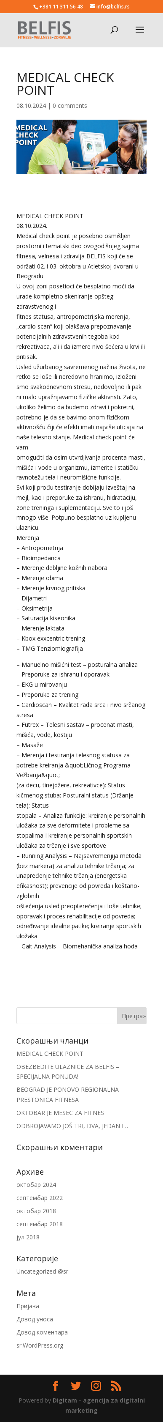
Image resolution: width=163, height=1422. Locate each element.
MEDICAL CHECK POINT (49, 1053)
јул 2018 (28, 1237)
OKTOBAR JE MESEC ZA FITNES (60, 1113)
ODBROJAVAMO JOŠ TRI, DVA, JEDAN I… (72, 1126)
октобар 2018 (36, 1211)
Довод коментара (42, 1332)
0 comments (70, 105)
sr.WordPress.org (39, 1345)
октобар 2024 (36, 1185)
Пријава (27, 1306)
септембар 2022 (39, 1198)
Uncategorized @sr (42, 1271)
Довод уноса (34, 1319)
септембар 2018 (39, 1224)
